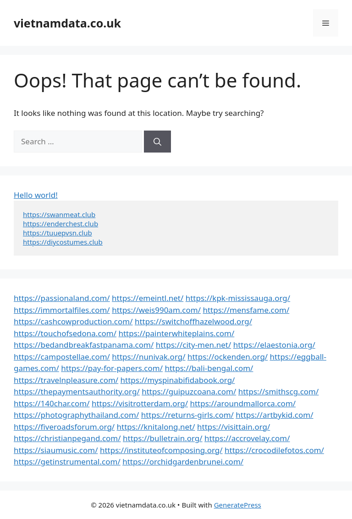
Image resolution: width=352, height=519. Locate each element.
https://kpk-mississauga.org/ (238, 298)
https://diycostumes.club (63, 241)
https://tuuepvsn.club (57, 232)
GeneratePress (237, 504)
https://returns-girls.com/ (187, 415)
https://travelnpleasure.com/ (66, 380)
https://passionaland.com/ (62, 298)
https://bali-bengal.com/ (209, 368)
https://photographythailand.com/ (76, 415)
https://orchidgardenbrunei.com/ (182, 461)
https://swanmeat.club (59, 214)
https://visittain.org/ (233, 426)
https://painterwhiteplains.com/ (176, 333)
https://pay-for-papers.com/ (112, 368)
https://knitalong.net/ (156, 426)
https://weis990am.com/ (156, 310)
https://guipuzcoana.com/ (189, 391)
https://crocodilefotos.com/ (274, 450)
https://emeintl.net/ (147, 298)
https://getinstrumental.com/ (67, 461)
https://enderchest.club (60, 223)
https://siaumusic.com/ (56, 450)
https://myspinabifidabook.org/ (178, 380)
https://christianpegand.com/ (67, 438)
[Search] (157, 142)
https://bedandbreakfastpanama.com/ (84, 344)
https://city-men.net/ (193, 344)
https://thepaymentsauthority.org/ (77, 391)
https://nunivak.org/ (148, 356)
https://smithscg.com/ (278, 391)
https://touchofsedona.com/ (65, 333)
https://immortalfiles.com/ (62, 310)
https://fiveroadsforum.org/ (64, 426)
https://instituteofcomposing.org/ (161, 450)
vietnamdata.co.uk (67, 23)
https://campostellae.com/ (62, 356)
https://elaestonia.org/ (274, 344)
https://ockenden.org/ (227, 356)
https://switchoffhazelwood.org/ (193, 321)
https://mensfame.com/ (246, 310)
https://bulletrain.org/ (163, 438)
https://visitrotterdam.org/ (140, 403)
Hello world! (36, 195)
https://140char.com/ (51, 403)
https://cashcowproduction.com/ (73, 321)
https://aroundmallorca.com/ (243, 403)
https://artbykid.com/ (274, 415)
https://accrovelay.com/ (247, 438)
